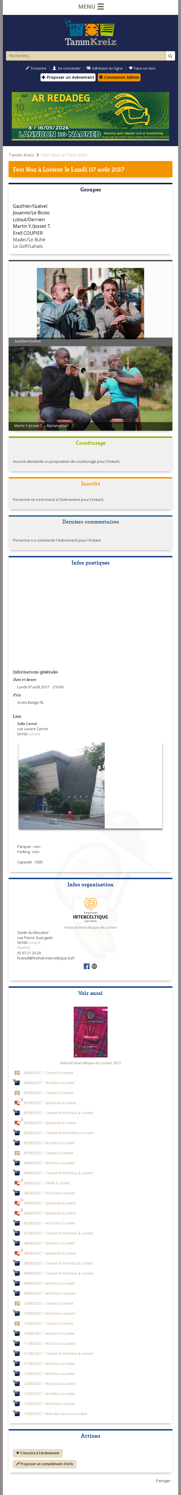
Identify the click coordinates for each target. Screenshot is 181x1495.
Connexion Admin (119, 77)
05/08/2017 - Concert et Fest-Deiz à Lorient (58, 1132)
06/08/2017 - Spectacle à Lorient (50, 1203)
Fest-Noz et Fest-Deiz (64, 155)
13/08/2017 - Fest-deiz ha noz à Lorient (55, 1413)
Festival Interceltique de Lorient (91, 927)
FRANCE (23, 947)
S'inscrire (36, 68)
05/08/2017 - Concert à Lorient (48, 1092)
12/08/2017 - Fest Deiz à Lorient (49, 1383)
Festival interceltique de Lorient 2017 (90, 1063)
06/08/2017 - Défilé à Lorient (47, 1183)
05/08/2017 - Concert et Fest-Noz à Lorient (58, 1112)
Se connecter (66, 68)
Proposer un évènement (68, 77)
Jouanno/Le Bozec (31, 212)
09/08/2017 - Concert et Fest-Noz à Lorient (58, 1273)
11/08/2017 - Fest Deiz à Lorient (49, 1343)
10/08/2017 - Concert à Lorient (48, 1303)
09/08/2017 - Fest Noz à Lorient (49, 1283)
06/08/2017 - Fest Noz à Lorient (49, 1163)
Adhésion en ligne (105, 68)
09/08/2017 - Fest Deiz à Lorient (49, 1293)
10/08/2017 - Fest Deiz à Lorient (49, 1313)
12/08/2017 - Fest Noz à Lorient (49, 1373)
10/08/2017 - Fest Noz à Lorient (49, 1333)
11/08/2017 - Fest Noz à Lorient (49, 1363)
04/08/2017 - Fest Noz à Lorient (49, 1082)
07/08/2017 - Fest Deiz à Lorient (49, 1223)
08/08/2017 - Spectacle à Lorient (50, 1253)
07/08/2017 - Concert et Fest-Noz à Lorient (58, 1233)
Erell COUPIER (28, 233)
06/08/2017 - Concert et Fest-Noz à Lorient (58, 1173)
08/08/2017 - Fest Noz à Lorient (49, 1243)
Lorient (53, 168)
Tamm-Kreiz (21, 155)
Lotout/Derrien (29, 219)
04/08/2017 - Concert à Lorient (48, 1072)
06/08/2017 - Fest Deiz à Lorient (49, 1193)
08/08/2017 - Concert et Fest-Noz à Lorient (58, 1263)
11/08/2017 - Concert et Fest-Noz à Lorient (58, 1353)
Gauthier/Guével (30, 206)
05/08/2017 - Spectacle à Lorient (50, 1102)
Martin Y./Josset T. (32, 226)
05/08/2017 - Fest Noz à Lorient (49, 1143)
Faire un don (142, 68)
